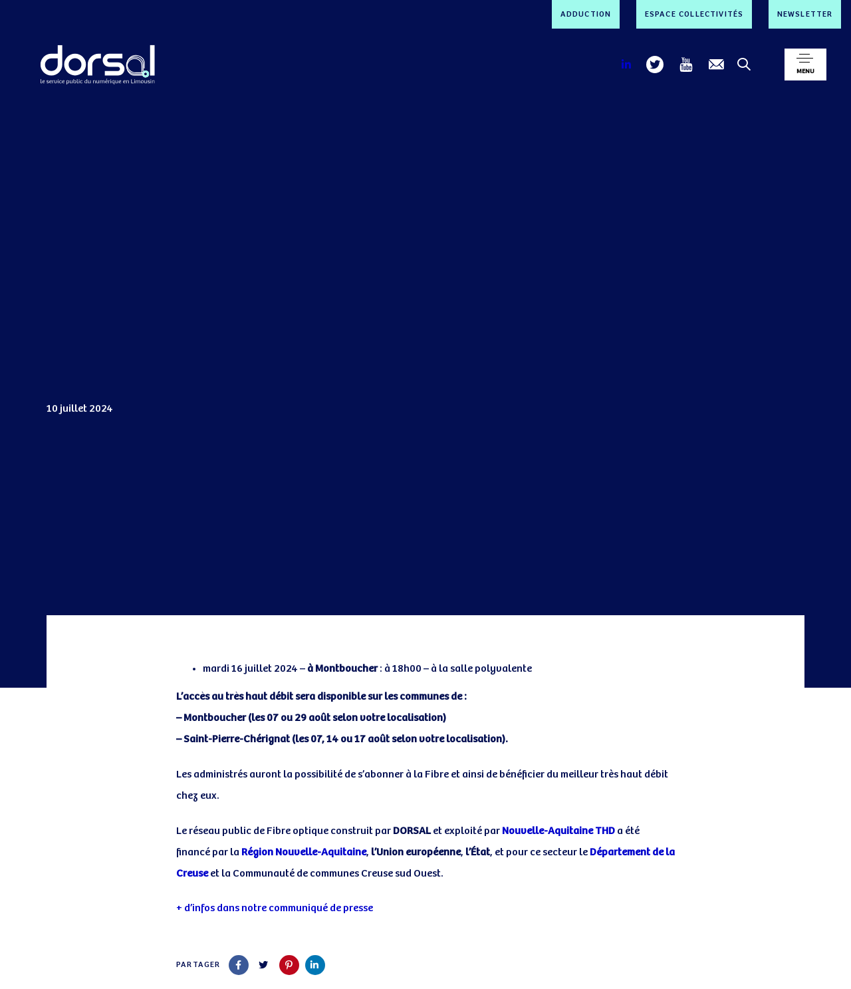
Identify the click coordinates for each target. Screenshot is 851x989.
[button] (805, 64)
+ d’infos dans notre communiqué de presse (274, 908)
